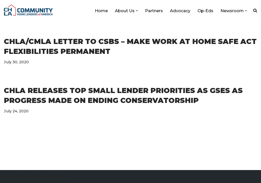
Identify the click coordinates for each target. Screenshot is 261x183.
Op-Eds (205, 10)
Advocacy (180, 10)
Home (101, 10)
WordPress (55, 176)
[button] (137, 11)
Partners (154, 10)
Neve (9, 176)
